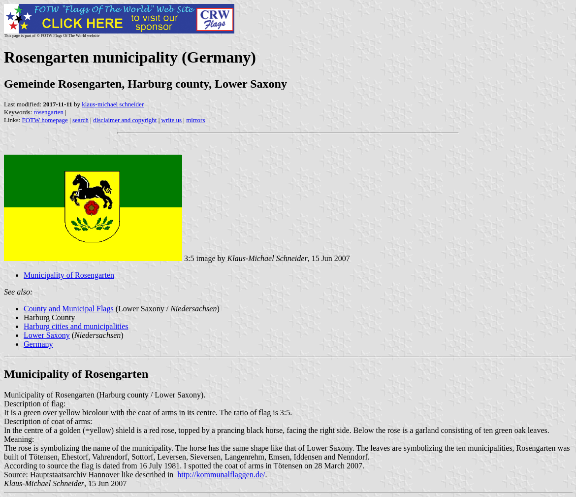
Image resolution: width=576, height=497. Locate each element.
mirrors (195, 120)
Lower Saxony (47, 335)
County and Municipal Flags (69, 308)
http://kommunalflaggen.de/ (221, 474)
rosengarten (48, 112)
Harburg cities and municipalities (76, 326)
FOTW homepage (44, 120)
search (80, 120)
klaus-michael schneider (113, 104)
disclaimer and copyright (125, 120)
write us (171, 120)
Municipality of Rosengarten (69, 275)
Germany (38, 344)
